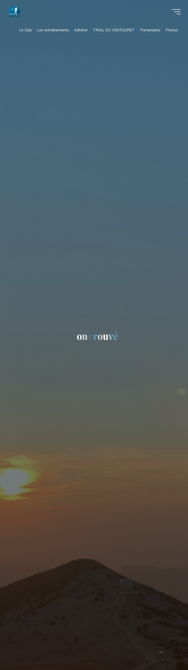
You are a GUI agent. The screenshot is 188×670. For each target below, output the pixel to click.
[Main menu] (176, 11)
